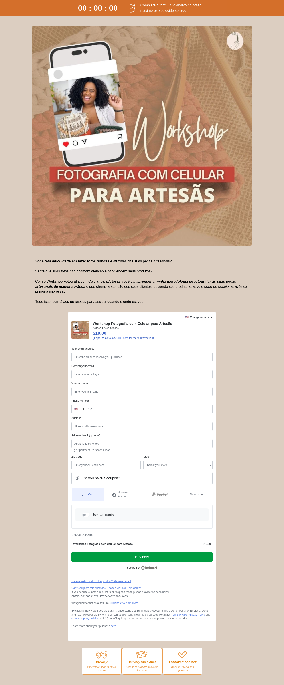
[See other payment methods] (196, 494)
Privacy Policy (196, 614)
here (113, 626)
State (146, 456)
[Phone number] (154, 409)
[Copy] (99, 596)
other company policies (85, 618)
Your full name (79, 383)
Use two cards (102, 515)
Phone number (80, 400)
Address (76, 418)
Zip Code (76, 456)
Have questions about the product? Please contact (101, 581)
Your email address (82, 348)
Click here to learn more (124, 603)
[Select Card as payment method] (88, 494)
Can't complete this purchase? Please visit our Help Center (106, 588)
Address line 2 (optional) (85, 435)
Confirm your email (82, 366)
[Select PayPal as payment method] (160, 494)
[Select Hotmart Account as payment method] (124, 494)
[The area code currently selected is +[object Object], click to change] (83, 409)
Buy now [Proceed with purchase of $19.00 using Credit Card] (142, 556)
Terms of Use (179, 614)
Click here (122, 338)
